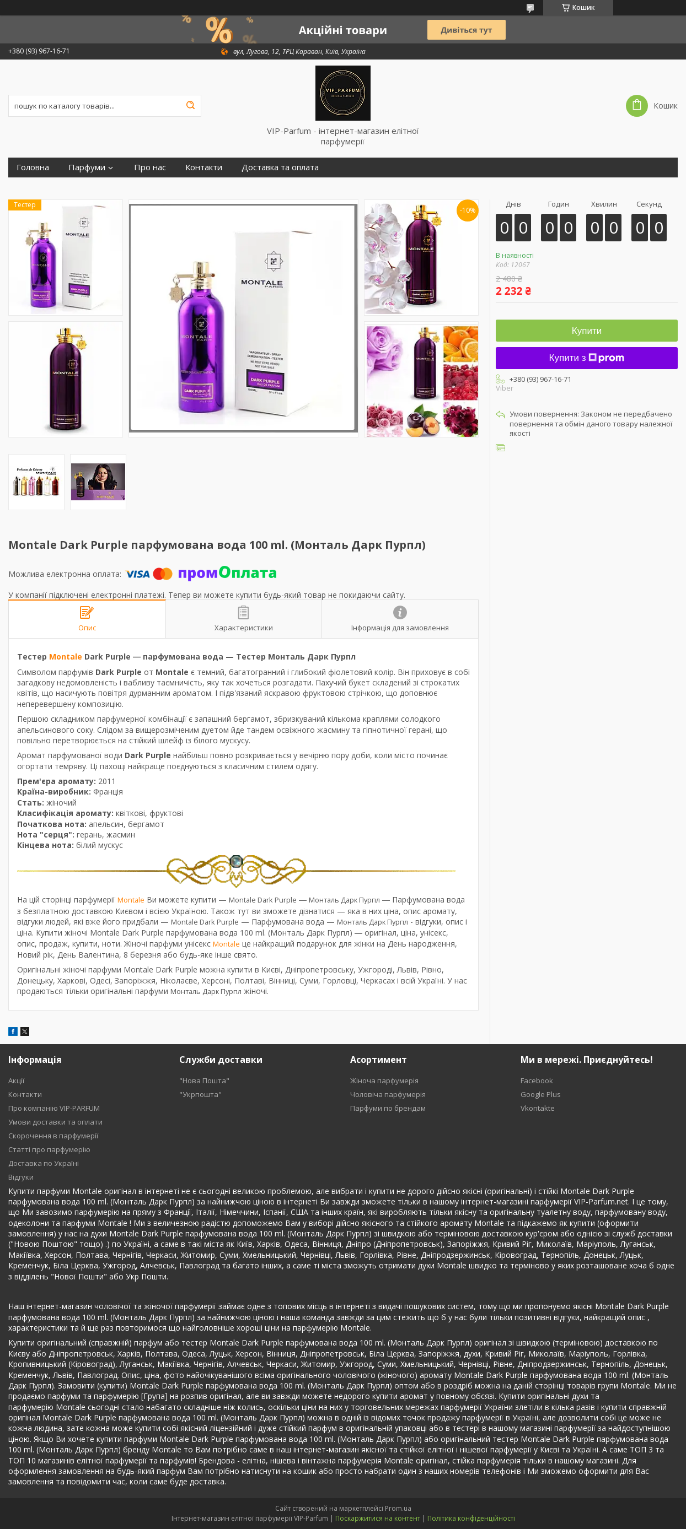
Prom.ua (398, 1508)
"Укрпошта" (200, 1094)
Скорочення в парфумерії (53, 1136)
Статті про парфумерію (49, 1149)
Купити (587, 331)
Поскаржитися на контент (377, 1518)
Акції (16, 1080)
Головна (33, 167)
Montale (65, 656)
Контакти (203, 167)
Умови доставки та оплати (55, 1122)
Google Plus (541, 1094)
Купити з (587, 358)
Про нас (150, 167)
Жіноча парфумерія (384, 1080)
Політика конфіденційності (471, 1518)
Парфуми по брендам (388, 1108)
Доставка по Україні (43, 1163)
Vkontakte (538, 1108)
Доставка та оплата (280, 167)
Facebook (537, 1080)
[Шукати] (190, 106)
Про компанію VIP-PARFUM (54, 1108)
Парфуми (86, 167)
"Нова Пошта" (204, 1080)
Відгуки (21, 1177)
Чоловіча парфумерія (388, 1094)
